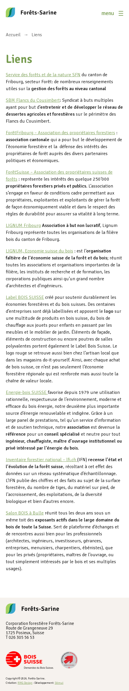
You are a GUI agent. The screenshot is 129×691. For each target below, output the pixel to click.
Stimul (59, 683)
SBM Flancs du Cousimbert (33, 100)
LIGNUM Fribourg (23, 225)
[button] (112, 13)
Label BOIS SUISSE (25, 297)
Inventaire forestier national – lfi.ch (41, 460)
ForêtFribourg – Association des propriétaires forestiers (60, 133)
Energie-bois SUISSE (27, 392)
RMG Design (25, 683)
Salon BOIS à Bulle (25, 513)
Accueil (13, 35)
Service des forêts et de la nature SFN (43, 75)
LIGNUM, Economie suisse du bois (39, 251)
